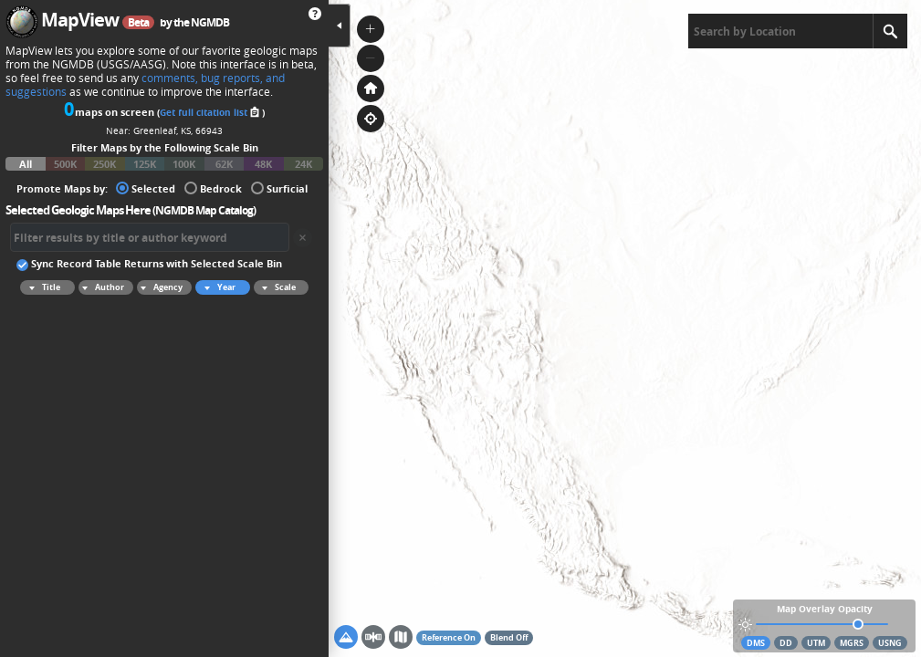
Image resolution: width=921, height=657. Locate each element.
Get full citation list (211, 112)
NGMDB (210, 22)
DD (786, 643)
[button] (370, 29)
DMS (756, 643)
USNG (890, 643)
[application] (625, 328)
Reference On (449, 637)
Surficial (279, 187)
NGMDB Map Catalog (204, 210)
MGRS (851, 643)
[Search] (890, 31)
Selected (145, 187)
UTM (816, 643)
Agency (160, 287)
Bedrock (213, 187)
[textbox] (780, 31)
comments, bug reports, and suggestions (145, 84)
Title (42, 287)
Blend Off (509, 637)
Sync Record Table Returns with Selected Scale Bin (149, 263)
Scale (276, 287)
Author (101, 287)
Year (217, 287)
